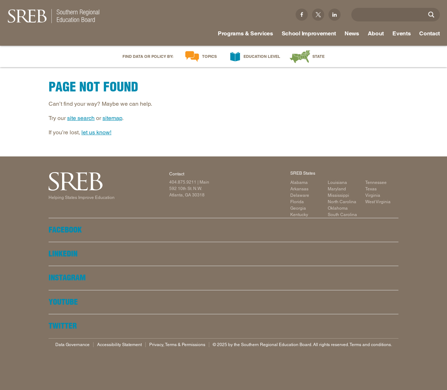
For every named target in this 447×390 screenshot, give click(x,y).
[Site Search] (431, 14)
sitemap (112, 118)
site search (81, 118)
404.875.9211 (182, 182)
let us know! (96, 132)
